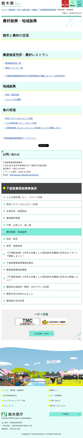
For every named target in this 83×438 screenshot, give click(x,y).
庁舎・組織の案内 (23, 10)
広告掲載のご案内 (41, 334)
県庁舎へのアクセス (57, 406)
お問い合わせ (55, 401)
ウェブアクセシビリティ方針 (14, 401)
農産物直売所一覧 (13, 63)
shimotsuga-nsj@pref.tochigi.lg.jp (24, 175)
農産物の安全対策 (15, 300)
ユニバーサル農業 (13, 99)
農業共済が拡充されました (19, 294)
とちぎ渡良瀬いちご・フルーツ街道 (21, 123)
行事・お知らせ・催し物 (18, 225)
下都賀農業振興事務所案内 (19, 263)
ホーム (3, 10)
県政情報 (11, 10)
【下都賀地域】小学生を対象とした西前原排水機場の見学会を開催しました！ (42, 278)
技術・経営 (12, 239)
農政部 (34, 10)
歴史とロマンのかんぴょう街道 (19, 118)
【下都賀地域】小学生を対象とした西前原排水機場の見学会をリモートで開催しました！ (42, 254)
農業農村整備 (13, 218)
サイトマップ (8, 406)
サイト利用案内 (56, 396)
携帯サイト (54, 390)
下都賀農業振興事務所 (47, 10)
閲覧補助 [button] (72, 5)
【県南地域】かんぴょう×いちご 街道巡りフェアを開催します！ (33, 128)
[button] (65, 3)
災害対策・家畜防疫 (16, 211)
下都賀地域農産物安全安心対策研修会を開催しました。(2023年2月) (35, 76)
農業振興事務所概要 (16, 270)
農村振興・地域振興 (16, 232)
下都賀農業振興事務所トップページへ (19, 138)
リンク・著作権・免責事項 (13, 390)
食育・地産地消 (12, 95)
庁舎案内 (65, 414)
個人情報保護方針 (10, 396)
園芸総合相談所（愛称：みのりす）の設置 (27, 287)
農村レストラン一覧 (14, 68)
